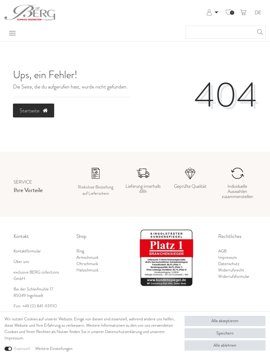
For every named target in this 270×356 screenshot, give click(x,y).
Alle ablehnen (224, 345)
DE (258, 12)
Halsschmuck (87, 270)
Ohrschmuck (87, 264)
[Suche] (259, 32)
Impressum (227, 257)
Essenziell (22, 348)
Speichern (225, 333)
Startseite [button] (34, 110)
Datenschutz (228, 264)
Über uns (21, 262)
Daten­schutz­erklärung (123, 332)
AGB (222, 251)
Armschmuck (87, 257)
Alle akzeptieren (224, 321)
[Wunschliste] (229, 13)
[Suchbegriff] (219, 32)
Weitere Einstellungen (54, 348)
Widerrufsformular (234, 276)
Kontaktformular (27, 251)
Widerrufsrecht (231, 270)
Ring (80, 251)
